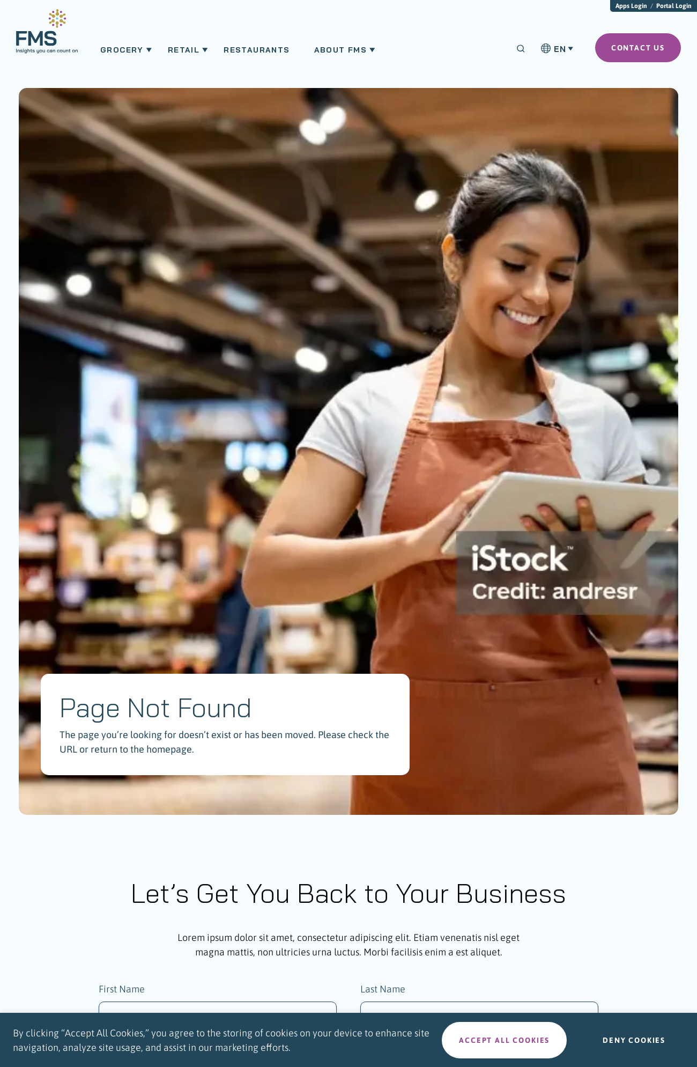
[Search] (521, 48)
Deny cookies (634, 1040)
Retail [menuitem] (183, 50)
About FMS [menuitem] (340, 50)
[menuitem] (47, 36)
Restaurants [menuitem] (257, 50)
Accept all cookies (504, 1040)
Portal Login (674, 6)
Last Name (382, 989)
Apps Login (631, 6)
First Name (122, 989)
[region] (348, 1040)
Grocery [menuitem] (122, 50)
